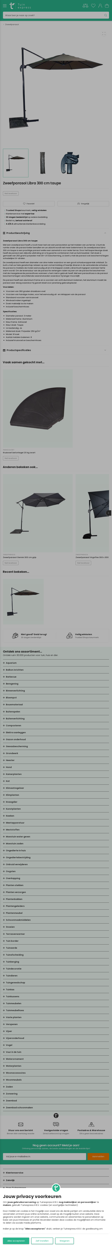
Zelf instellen (42, 1240)
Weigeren (65, 1240)
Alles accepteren (16, 1240)
